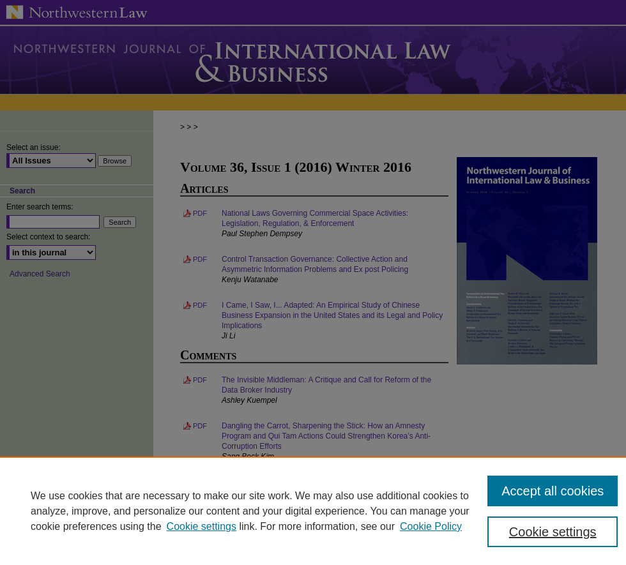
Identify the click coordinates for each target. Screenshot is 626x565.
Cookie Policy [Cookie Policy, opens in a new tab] (431, 526)
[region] (313, 510)
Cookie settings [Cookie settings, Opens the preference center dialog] (553, 532)
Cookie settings (201, 526)
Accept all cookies (552, 491)
